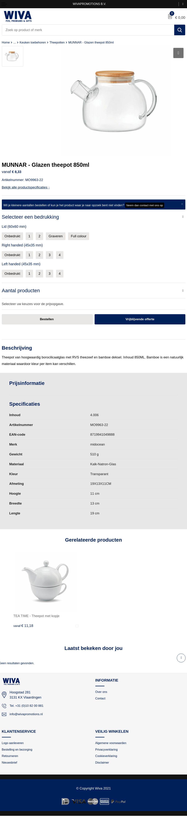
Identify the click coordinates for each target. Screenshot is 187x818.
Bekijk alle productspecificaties (26, 187)
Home (6, 42)
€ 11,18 (23, 626)
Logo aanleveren (14, 744)
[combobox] (88, 30)
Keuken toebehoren (34, 42)
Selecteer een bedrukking (30, 217)
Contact (100, 699)
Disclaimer (102, 764)
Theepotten (59, 42)
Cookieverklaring (107, 758)
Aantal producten (21, 290)
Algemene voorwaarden (112, 744)
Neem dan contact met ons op (144, 205)
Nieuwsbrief (10, 764)
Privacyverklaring (107, 751)
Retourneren (11, 758)
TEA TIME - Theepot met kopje (36, 616)
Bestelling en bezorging (18, 751)
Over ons (101, 692)
